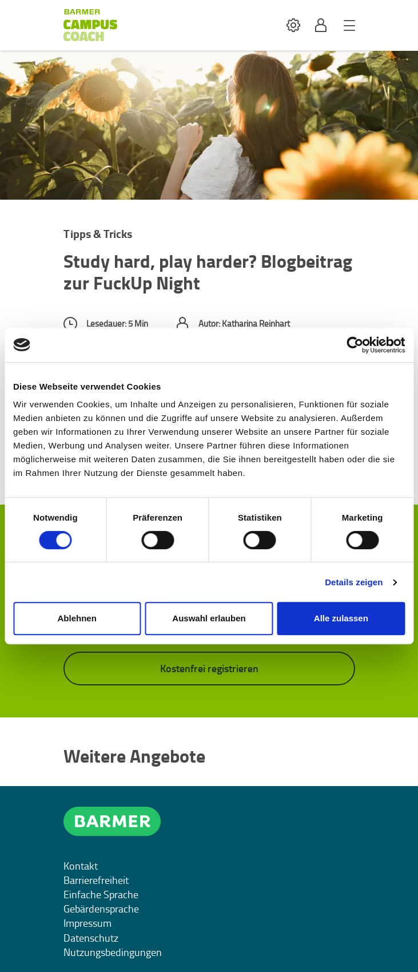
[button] (293, 25)
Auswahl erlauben (208, 618)
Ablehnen (77, 618)
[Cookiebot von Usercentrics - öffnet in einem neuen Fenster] (355, 345)
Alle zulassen (341, 618)
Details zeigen (354, 582)
